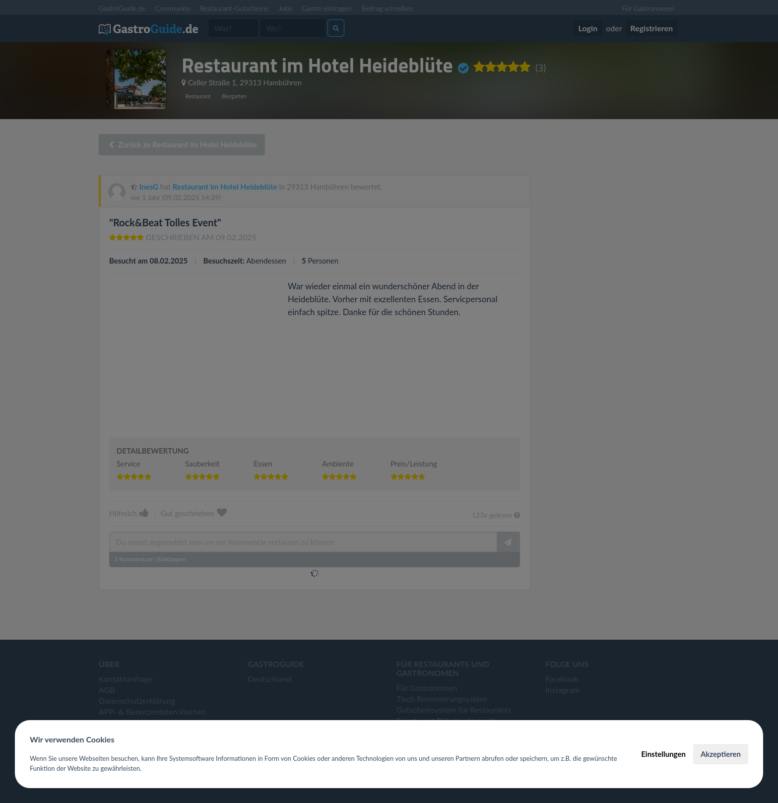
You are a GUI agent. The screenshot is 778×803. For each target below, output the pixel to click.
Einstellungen (663, 753)
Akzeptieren (721, 753)
